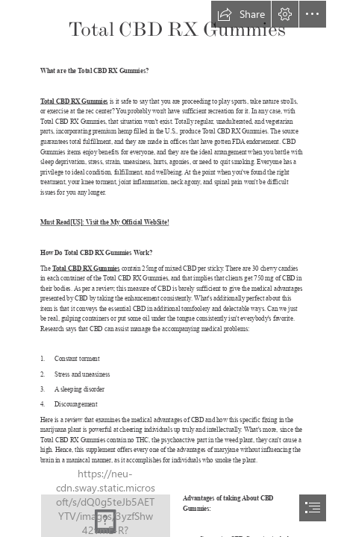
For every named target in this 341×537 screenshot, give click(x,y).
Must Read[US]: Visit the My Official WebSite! (104, 222)
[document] (170, 268)
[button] (241, 14)
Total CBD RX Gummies (74, 101)
